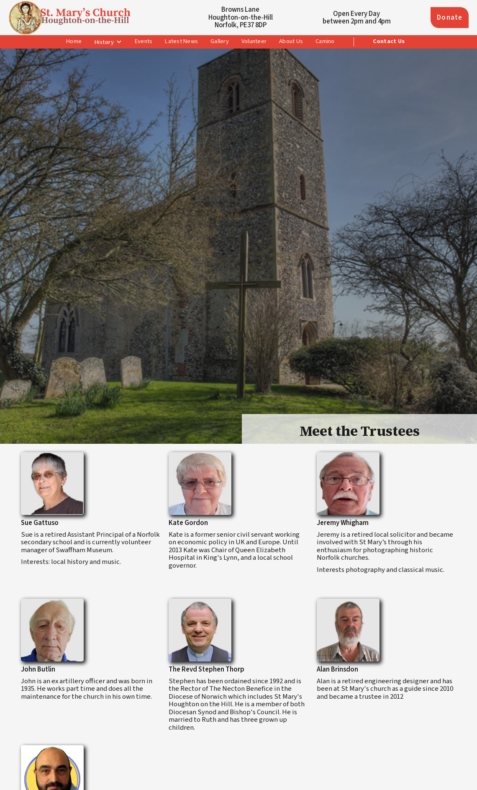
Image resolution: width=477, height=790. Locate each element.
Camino (325, 41)
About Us (291, 41)
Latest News (181, 41)
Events (144, 41)
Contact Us (389, 41)
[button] (108, 42)
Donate (449, 18)
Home (74, 41)
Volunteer (254, 41)
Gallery (219, 41)
